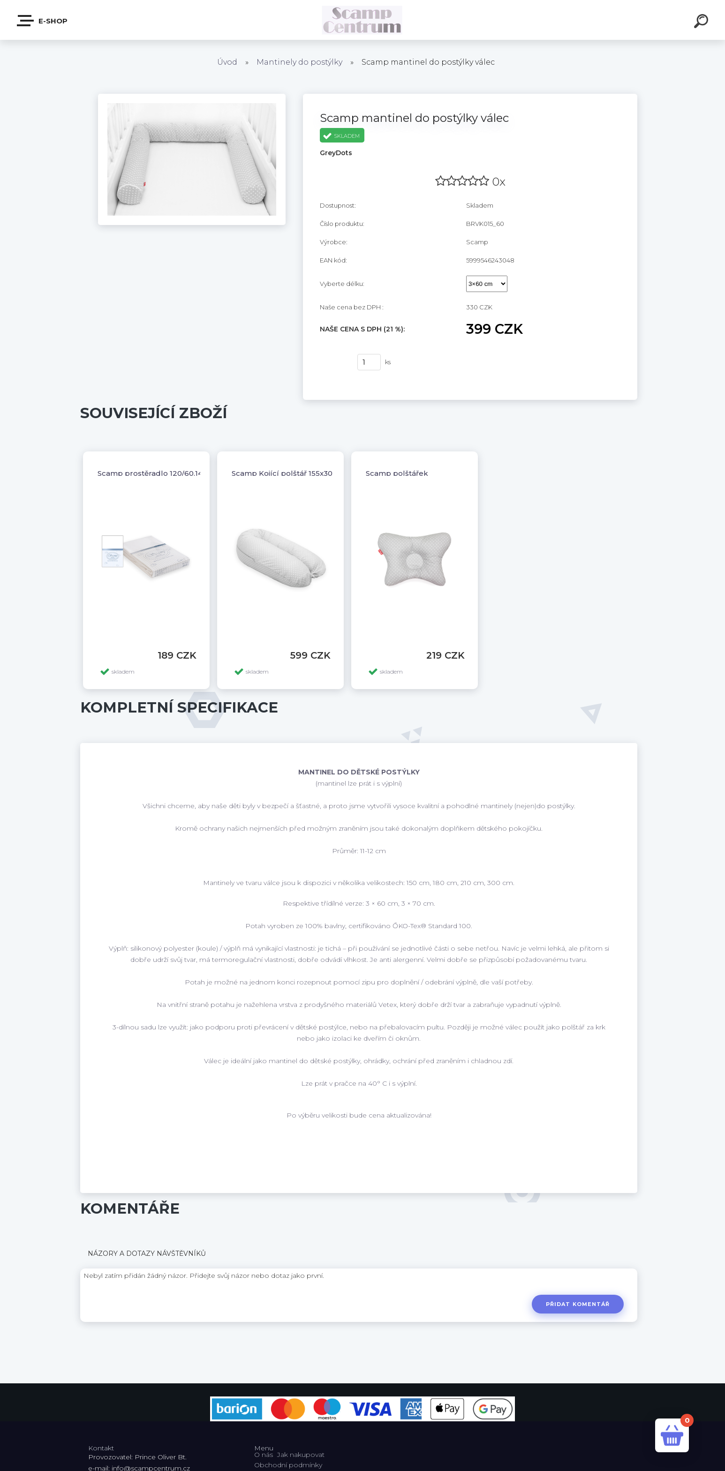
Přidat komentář (578, 1304)
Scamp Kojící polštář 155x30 (282, 473)
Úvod (227, 62)
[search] (702, 22)
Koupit (333, 362)
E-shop (43, 20)
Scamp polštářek (397, 473)
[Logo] (363, 20)
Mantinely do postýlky (299, 62)
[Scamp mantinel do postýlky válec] (192, 97)
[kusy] (369, 362)
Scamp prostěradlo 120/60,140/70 (158, 473)
